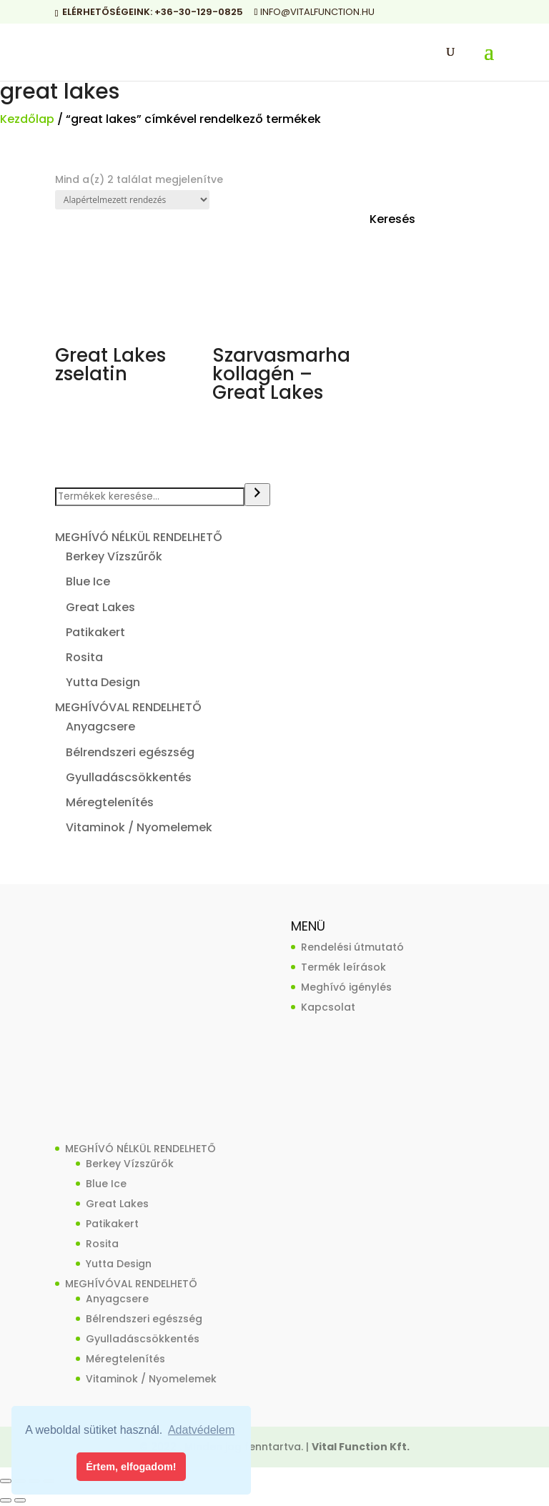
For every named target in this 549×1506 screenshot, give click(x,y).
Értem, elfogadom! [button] (131, 1466)
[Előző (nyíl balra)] (5, 1500)
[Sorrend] (132, 199)
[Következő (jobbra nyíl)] (20, 1500)
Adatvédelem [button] (201, 1430)
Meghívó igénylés (346, 987)
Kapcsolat (328, 1007)
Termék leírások (343, 967)
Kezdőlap (27, 119)
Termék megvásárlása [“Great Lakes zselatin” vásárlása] (100, 411)
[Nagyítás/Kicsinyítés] (5, 1481)
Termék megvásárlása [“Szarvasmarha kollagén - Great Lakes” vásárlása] (257, 429)
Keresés (392, 219)
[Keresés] (257, 494)
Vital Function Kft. (361, 1447)
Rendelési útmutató (352, 947)
